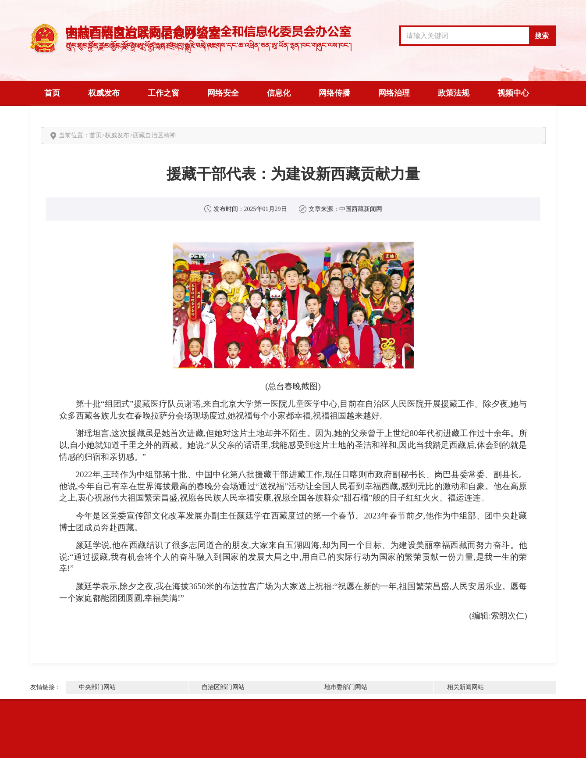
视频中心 (513, 93)
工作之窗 (163, 93)
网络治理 (394, 93)
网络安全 (223, 93)
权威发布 (104, 93)
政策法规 (453, 93)
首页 (52, 93)
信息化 (279, 93)
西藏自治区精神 (154, 135)
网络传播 (334, 93)
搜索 (542, 35)
